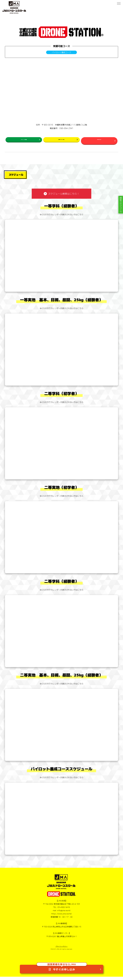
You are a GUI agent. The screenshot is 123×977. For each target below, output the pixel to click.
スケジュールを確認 (24, 140)
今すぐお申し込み (61, 965)
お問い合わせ (99, 140)
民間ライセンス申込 (62, 140)
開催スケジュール (120, 204)
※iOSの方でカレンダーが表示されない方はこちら (61, 214)
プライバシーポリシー (61, 946)
